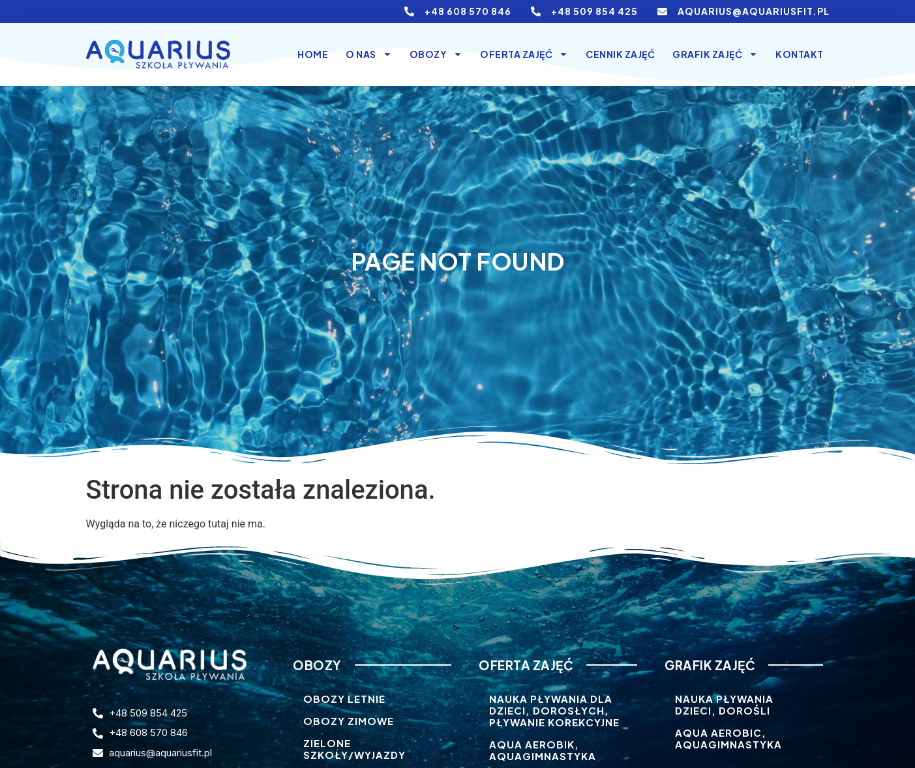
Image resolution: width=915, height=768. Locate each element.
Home (312, 54)
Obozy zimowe (348, 721)
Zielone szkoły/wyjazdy (354, 749)
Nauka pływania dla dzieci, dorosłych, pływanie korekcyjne (554, 710)
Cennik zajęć (620, 54)
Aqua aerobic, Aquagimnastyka (728, 738)
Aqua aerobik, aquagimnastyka (542, 750)
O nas (369, 54)
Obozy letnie (344, 698)
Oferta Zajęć (524, 54)
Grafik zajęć (715, 54)
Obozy (436, 54)
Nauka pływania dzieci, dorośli (724, 704)
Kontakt (799, 54)
